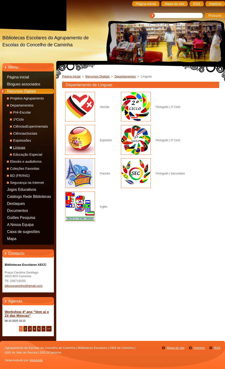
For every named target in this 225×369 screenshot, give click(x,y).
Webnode (36, 360)
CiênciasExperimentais (30, 126)
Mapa (11, 239)
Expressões (22, 140)
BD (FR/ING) (20, 175)
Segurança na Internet (27, 182)
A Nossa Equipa (20, 225)
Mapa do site (175, 348)
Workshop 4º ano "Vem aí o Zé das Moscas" (27, 313)
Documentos (17, 211)
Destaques (16, 204)
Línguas (19, 147)
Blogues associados (23, 84)
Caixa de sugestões (23, 232)
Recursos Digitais (21, 91)
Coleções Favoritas (24, 168)
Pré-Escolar (22, 112)
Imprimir (199, 348)
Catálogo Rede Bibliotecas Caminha (29, 197)
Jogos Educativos (21, 190)
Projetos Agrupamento (27, 98)
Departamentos (22, 105)
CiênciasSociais (25, 133)
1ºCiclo (18, 119)
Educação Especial (27, 154)
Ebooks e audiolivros (26, 161)
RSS (217, 348)
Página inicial (18, 77)
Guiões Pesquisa (21, 218)
